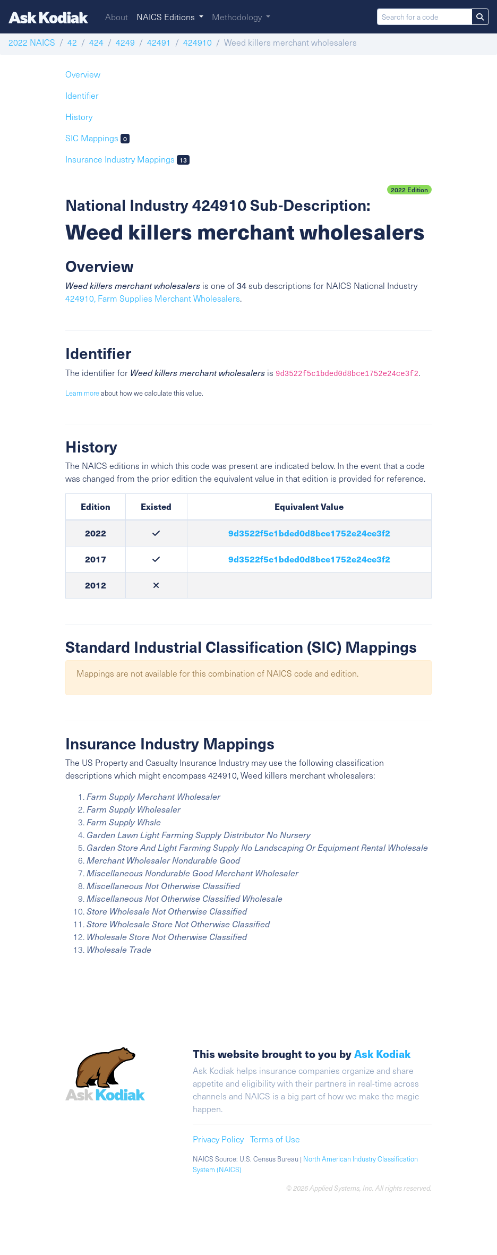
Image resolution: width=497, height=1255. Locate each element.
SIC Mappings (97, 137)
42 (72, 42)
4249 (125, 42)
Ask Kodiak (382, 1053)
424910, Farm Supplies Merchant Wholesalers (152, 298)
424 (96, 42)
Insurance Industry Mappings (127, 159)
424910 (197, 42)
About (116, 16)
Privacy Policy (218, 1139)
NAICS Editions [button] (166, 16)
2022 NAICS (31, 42)
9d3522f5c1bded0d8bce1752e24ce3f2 (309, 533)
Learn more (82, 393)
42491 (159, 42)
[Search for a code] (424, 16)
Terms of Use (275, 1139)
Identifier (82, 95)
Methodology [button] (238, 16)
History (78, 116)
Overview (82, 74)
